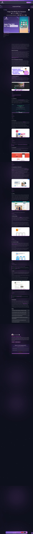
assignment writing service (15, 57)
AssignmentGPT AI (14, 77)
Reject (22, 532)
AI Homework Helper (19, 296)
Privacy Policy (14, 532)
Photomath (24, 121)
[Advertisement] (21, 38)
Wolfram (21, 217)
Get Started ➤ (28, 2)
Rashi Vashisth (16, 334)
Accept (25, 532)
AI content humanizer (21, 99)
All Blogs (5, 9)
